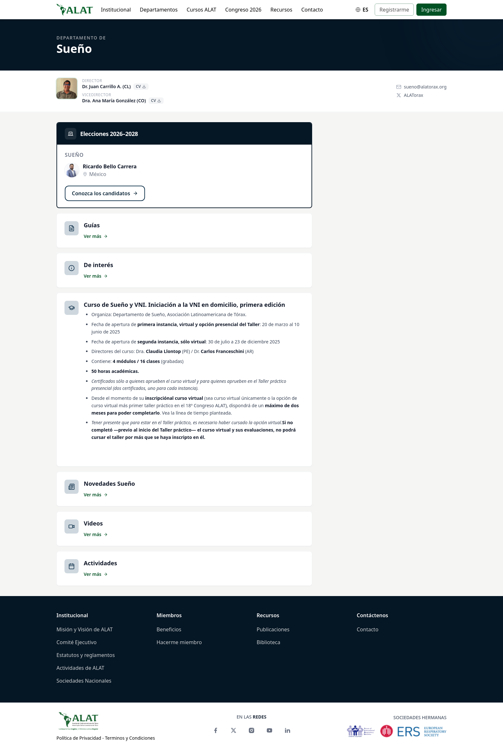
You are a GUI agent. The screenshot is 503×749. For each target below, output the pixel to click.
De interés (98, 265)
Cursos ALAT (201, 9)
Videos (93, 523)
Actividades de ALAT (80, 667)
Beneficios (169, 629)
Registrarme (394, 9)
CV (141, 86)
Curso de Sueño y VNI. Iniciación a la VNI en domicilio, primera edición (184, 304)
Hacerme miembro (179, 642)
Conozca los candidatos (105, 193)
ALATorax (409, 95)
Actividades (100, 563)
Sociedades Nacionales (83, 680)
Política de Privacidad (78, 738)
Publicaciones (273, 629)
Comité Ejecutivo (76, 642)
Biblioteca (268, 642)
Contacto (312, 9)
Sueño (74, 48)
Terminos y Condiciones (130, 738)
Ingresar (431, 9)
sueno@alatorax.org (421, 87)
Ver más (96, 236)
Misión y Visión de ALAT (84, 629)
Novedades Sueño (109, 483)
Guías (92, 225)
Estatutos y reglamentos (85, 655)
